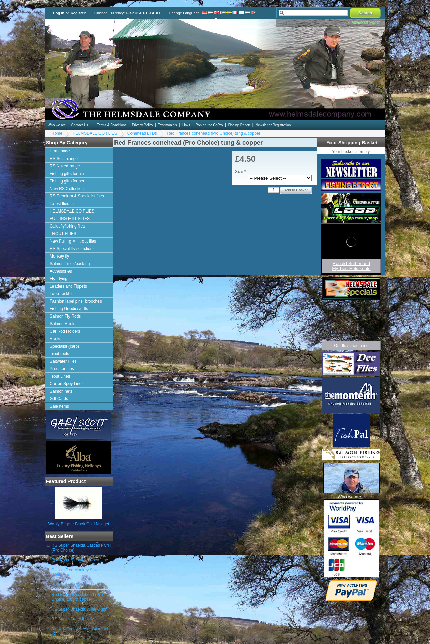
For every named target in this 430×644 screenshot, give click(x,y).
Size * (240, 171)
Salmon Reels (62, 323)
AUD (156, 13)
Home (56, 133)
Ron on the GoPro (209, 125)
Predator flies (62, 368)
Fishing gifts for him (67, 173)
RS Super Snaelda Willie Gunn (79, 609)
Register (78, 13)
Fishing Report (239, 125)
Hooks (55, 338)
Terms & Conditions (112, 125)
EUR (147, 13)
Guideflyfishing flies (67, 226)
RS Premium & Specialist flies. (77, 196)
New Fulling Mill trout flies (73, 241)
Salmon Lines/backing (70, 263)
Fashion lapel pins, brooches (76, 301)
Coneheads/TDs (142, 133)
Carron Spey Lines (66, 383)
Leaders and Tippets (68, 286)
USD (138, 13)
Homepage (60, 151)
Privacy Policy (142, 125)
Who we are (57, 125)
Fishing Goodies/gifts (69, 308)
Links (186, 125)
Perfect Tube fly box (69, 584)
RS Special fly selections (72, 248)
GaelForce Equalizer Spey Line (79, 560)
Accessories (61, 271)
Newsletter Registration (273, 125)
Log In (58, 13)
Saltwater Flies (63, 361)
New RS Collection (67, 188)
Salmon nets (61, 391)
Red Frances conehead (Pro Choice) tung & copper (213, 133)
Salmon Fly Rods (65, 316)
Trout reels (59, 353)
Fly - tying (58, 278)
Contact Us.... (81, 125)
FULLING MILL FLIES (70, 218)
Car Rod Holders (65, 331)
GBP (130, 13)
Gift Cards (59, 398)
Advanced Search (366, 22)
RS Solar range (64, 158)
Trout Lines (60, 376)
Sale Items (59, 406)
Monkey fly (59, 256)
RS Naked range (65, 166)
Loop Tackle (61, 293)
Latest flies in (62, 203)
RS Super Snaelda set (71, 619)
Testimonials (167, 125)
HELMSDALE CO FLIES (95, 133)
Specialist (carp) (64, 346)
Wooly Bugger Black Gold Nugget (78, 524)
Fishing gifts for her (67, 181)
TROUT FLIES (63, 233)
